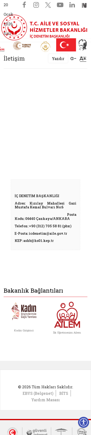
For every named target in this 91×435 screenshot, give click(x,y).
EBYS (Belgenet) (38, 393)
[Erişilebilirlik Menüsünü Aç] (83, 422)
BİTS (63, 393)
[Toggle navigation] (83, 59)
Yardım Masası (45, 399)
